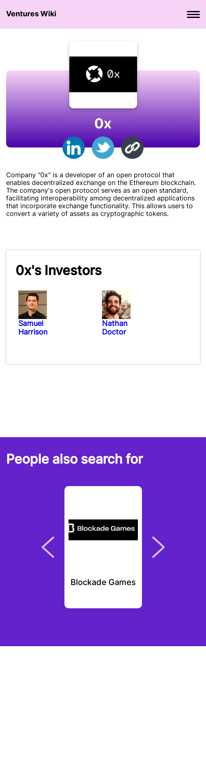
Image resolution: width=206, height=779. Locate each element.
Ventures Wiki (31, 13)
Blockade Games (103, 582)
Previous (48, 547)
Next (158, 547)
